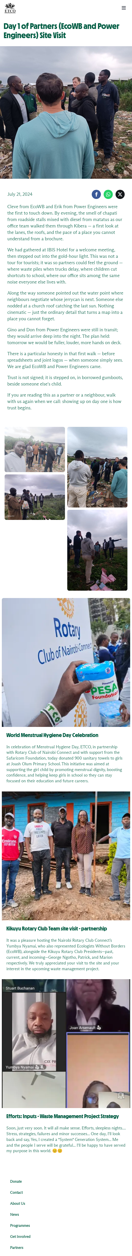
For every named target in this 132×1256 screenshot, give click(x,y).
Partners (16, 1248)
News (14, 1214)
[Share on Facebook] (96, 194)
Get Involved (20, 1237)
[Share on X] (120, 194)
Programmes (20, 1226)
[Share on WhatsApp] (108, 194)
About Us (17, 1203)
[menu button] (123, 8)
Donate (16, 1181)
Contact (16, 1192)
